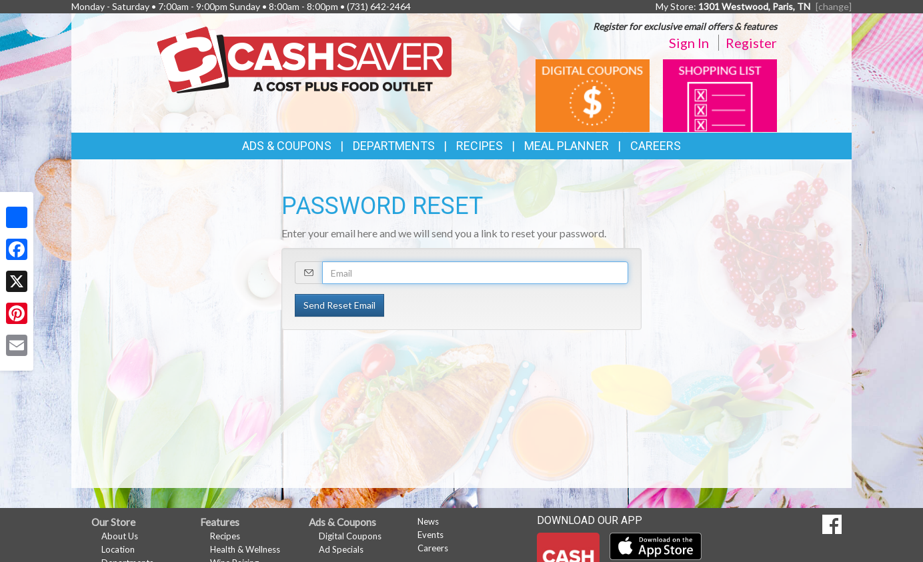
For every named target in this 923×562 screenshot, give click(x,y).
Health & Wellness (245, 549)
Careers (655, 146)
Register (751, 43)
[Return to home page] (304, 59)
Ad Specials (341, 549)
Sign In (689, 43)
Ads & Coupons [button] (286, 146)
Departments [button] (394, 146)
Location (118, 549)
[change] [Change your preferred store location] (834, 6)
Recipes (479, 146)
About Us (119, 536)
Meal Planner (566, 146)
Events (430, 534)
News (428, 521)
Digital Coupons (350, 536)
